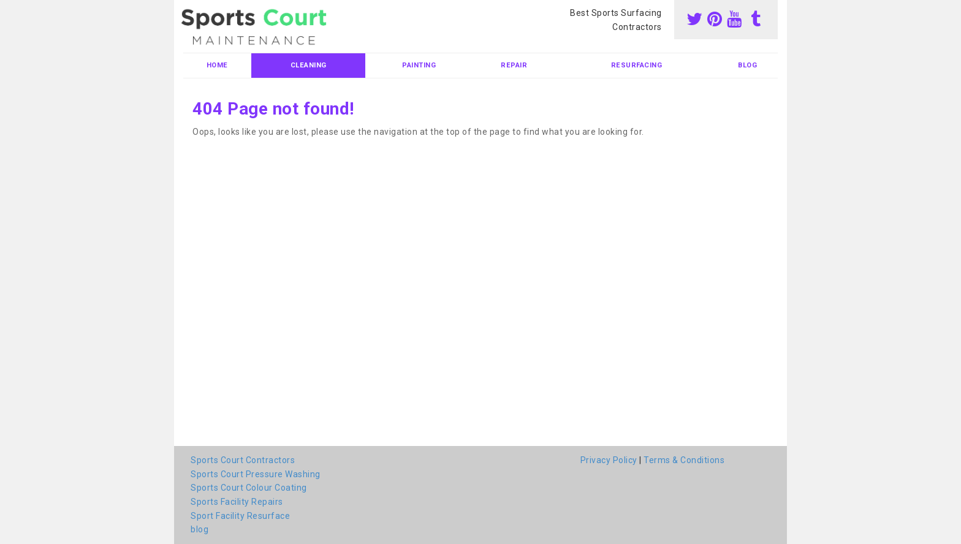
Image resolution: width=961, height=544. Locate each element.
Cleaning (309, 65)
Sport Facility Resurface (240, 516)
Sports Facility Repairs (237, 502)
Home (217, 65)
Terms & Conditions (684, 460)
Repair (514, 65)
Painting (419, 65)
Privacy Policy (608, 460)
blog (747, 65)
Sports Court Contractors (243, 460)
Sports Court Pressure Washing (256, 474)
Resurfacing (637, 65)
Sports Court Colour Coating (249, 488)
